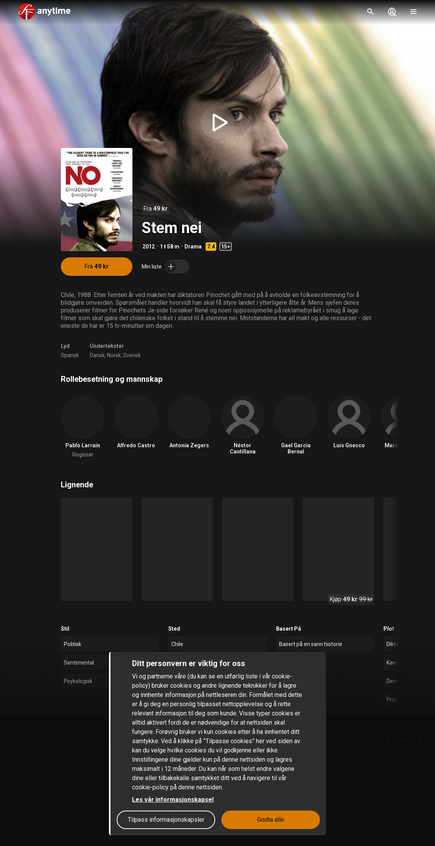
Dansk (97, 355)
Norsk (114, 355)
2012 (148, 246)
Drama (193, 246)
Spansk (70, 355)
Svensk (132, 355)
